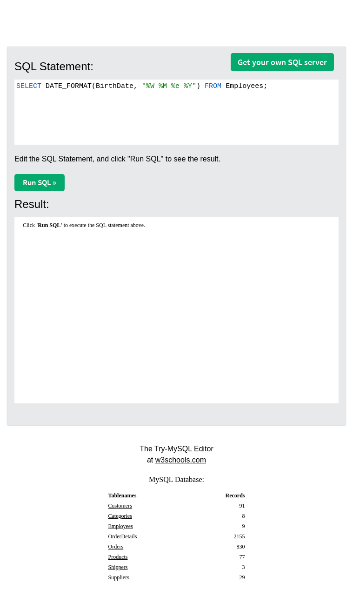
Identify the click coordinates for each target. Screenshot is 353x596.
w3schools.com (180, 460)
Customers (120, 505)
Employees (120, 526)
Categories (120, 516)
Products (118, 557)
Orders (116, 546)
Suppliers (118, 577)
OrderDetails (122, 536)
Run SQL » (39, 182)
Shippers (118, 567)
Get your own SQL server (282, 62)
